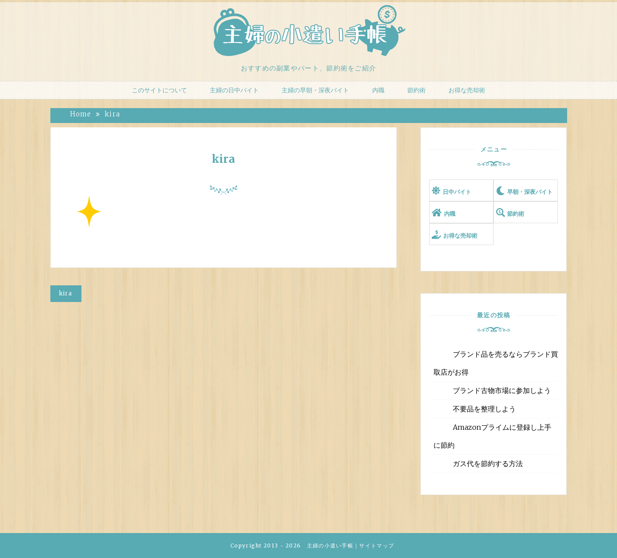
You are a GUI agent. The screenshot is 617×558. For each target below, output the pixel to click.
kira (223, 159)
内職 (378, 90)
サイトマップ (376, 545)
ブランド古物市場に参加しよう (502, 390)
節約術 (416, 90)
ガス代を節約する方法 (488, 463)
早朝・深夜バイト (530, 192)
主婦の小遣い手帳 (330, 545)
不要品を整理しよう (484, 408)
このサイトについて (159, 90)
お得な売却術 (466, 90)
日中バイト (457, 192)
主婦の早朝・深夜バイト (315, 90)
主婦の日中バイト (234, 90)
